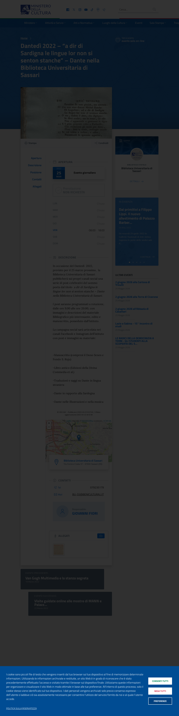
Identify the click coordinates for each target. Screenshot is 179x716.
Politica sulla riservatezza (21, 708)
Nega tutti (160, 691)
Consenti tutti (160, 681)
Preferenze (160, 701)
